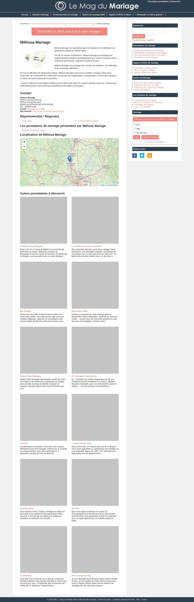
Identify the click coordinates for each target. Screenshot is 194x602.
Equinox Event (27, 508)
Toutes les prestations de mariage (149, 50)
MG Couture (25, 311)
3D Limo (75, 508)
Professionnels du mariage (65, 14)
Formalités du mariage (144, 104)
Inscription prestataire (158, 1)
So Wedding (26, 575)
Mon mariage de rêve (81, 575)
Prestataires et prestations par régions (150, 53)
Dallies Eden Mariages (30, 376)
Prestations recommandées (146, 57)
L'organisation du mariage (145, 100)
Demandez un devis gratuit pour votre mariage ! (69, 31)
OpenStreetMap (112, 185)
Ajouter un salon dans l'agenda (147, 83)
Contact (144, 599)
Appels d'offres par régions (145, 72)
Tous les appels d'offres (144, 70)
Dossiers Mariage (40, 14)
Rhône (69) (27, 121)
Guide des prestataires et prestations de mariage (49, 24)
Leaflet (102, 185)
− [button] (24, 146)
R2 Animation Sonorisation (84, 376)
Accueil (24, 14)
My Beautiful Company (88, 599)
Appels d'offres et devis (120, 14)
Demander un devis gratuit (145, 68)
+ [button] (24, 142)
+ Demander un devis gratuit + (149, 14)
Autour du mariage (142, 107)
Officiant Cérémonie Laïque (34, 130)
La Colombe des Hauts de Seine (87, 246)
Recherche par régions (143, 40)
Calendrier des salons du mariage (149, 87)
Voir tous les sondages (155, 142)
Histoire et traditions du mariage (148, 102)
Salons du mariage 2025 (93, 14)
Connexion (175, 1)
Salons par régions (142, 89)
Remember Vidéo (80, 311)
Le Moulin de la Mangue (31, 246)
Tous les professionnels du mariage (149, 55)
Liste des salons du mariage (146, 85)
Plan (138, 599)
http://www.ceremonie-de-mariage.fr (48, 111)
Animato (24, 443)
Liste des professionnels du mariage (82, 24)
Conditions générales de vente (123, 599)
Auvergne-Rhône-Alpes (88, 121)
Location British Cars (82, 443)
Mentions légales (104, 599)
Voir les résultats (150, 137)
